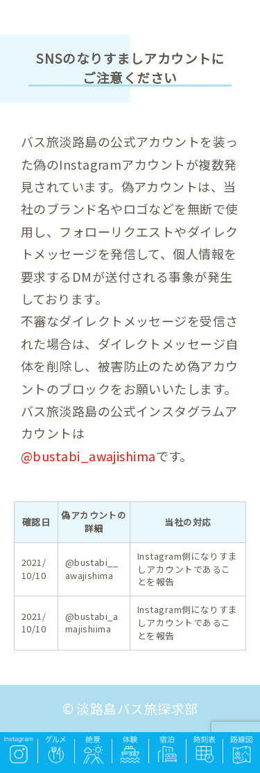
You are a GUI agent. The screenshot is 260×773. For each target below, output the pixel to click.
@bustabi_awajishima (88, 456)
